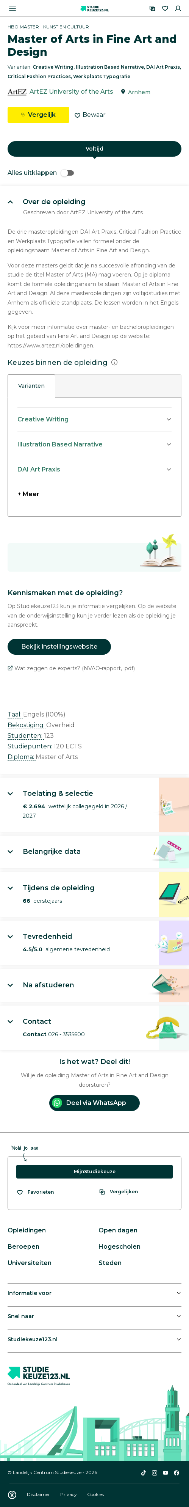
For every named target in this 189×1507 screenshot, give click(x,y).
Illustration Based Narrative (60, 444)
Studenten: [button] (26, 735)
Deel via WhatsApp (89, 1103)
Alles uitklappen (41, 172)
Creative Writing (43, 419)
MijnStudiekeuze (95, 1171)
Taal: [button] (15, 714)
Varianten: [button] (20, 67)
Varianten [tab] (31, 385)
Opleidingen (27, 1230)
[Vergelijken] (152, 8)
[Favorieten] (165, 8)
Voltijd (94, 148)
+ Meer (28, 494)
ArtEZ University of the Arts (71, 92)
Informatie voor (30, 1293)
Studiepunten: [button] (31, 746)
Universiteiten (30, 1263)
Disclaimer (39, 1494)
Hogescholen (119, 1246)
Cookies (95, 1494)
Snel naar (21, 1316)
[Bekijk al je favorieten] (35, 1192)
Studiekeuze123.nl (33, 1339)
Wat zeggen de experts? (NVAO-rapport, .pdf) (71, 668)
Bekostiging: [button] (27, 725)
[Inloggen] (178, 8)
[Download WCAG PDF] (12, 1494)
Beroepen (23, 1246)
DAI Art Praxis (38, 469)
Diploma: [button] (22, 757)
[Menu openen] (12, 8)
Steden (110, 1263)
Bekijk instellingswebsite (59, 646)
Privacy (69, 1494)
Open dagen (117, 1230)
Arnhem (139, 92)
